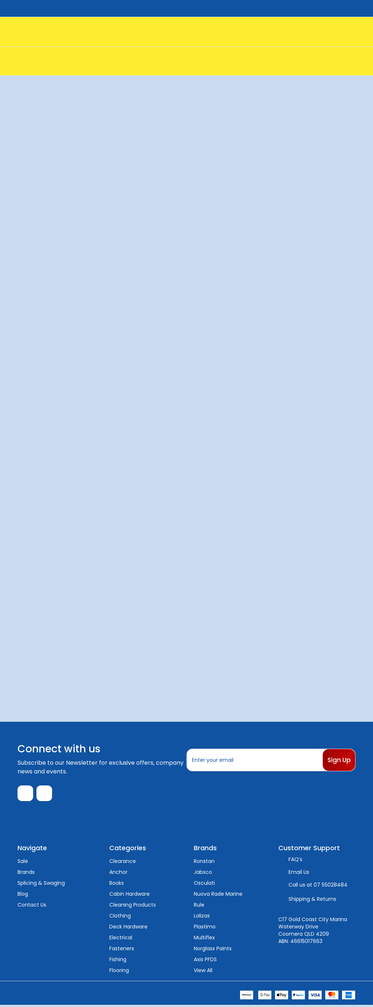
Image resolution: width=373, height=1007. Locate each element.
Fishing (117, 961)
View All (203, 972)
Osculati (204, 884)
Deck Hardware (128, 928)
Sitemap (109, 994)
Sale (22, 863)
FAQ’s (295, 861)
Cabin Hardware (129, 895)
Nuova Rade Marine (218, 895)
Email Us (298, 873)
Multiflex (204, 939)
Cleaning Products (132, 906)
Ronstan (204, 863)
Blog (22, 895)
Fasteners (121, 950)
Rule (199, 906)
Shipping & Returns (312, 900)
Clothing (120, 917)
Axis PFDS (205, 961)
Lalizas (202, 917)
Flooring (119, 972)
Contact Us (31, 906)
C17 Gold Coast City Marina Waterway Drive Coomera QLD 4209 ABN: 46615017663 (312, 932)
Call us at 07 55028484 (318, 886)
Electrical (120, 939)
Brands (26, 873)
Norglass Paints (213, 950)
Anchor (118, 873)
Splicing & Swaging (41, 884)
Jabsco (203, 873)
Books (116, 884)
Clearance (122, 863)
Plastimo (205, 928)
